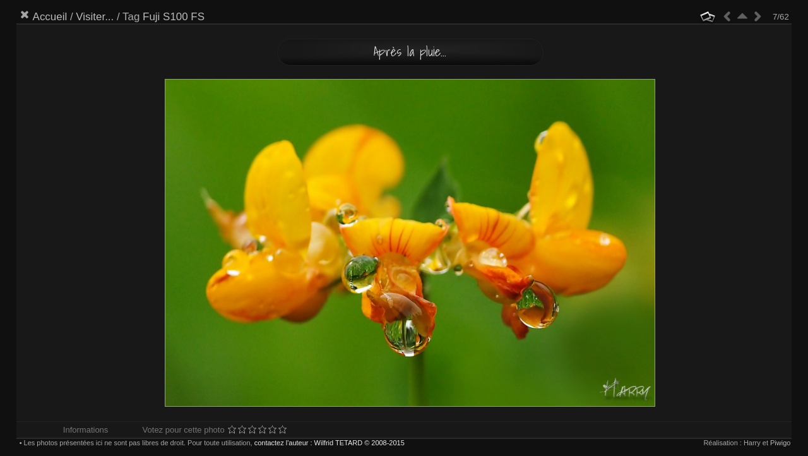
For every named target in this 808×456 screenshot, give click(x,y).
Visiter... (95, 17)
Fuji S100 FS (174, 17)
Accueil (50, 17)
